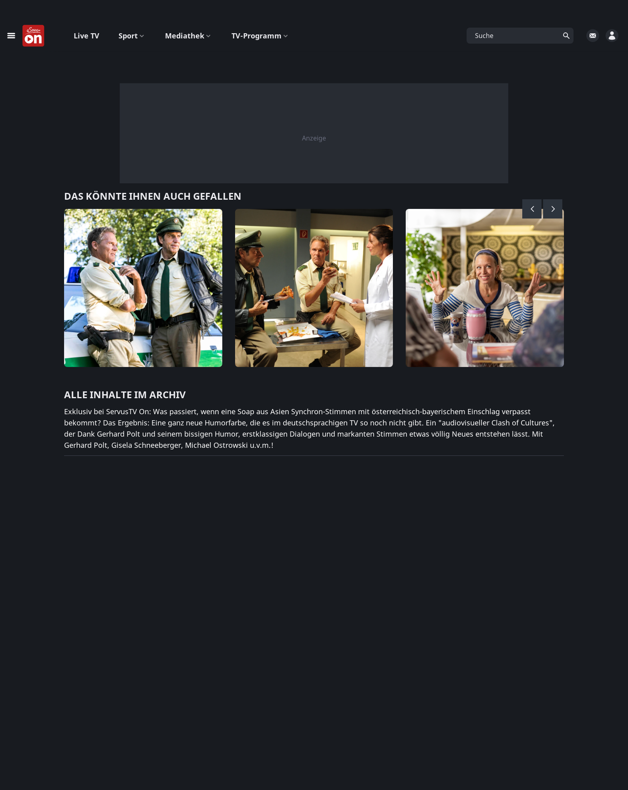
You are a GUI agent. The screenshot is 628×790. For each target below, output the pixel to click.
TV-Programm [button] (260, 35)
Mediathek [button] (188, 35)
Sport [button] (132, 35)
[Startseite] (33, 36)
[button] (520, 36)
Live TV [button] (86, 35)
